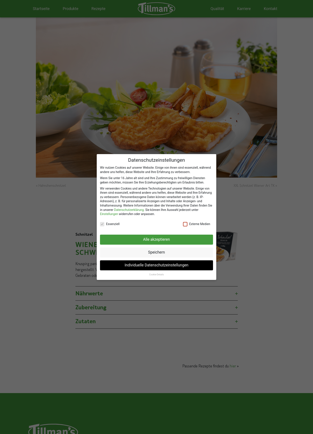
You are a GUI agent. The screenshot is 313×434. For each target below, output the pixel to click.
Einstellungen (109, 212)
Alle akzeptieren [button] (156, 238)
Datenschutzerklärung (129, 208)
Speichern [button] (156, 250)
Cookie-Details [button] (156, 272)
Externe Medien (196, 222)
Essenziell (110, 222)
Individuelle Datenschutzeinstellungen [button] (156, 263)
